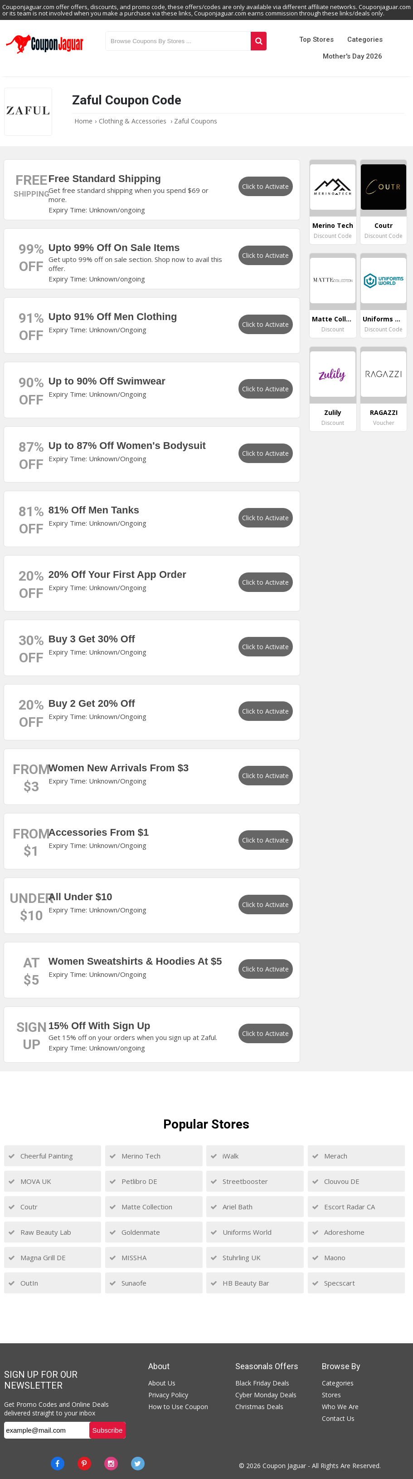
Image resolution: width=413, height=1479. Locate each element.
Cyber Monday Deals (265, 1394)
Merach (329, 1155)
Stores (331, 1394)
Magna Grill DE (37, 1257)
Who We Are (340, 1406)
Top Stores (316, 39)
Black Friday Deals (262, 1383)
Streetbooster (239, 1181)
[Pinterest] (84, 1463)
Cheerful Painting (40, 1155)
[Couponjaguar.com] (44, 54)
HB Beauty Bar (239, 1282)
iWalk (224, 1155)
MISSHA (127, 1257)
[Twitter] (138, 1463)
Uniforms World (241, 1232)
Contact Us (338, 1418)
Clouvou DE (336, 1181)
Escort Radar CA (343, 1206)
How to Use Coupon (178, 1406)
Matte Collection (140, 1206)
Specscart (333, 1282)
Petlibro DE (133, 1181)
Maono (328, 1257)
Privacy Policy (168, 1394)
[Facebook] (57, 1463)
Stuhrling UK (235, 1257)
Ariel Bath (231, 1206)
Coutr (23, 1206)
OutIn (23, 1282)
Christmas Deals (259, 1406)
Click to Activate (265, 186)
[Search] (259, 41)
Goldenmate (134, 1232)
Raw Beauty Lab (39, 1232)
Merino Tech (134, 1155)
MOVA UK (29, 1181)
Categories (365, 39)
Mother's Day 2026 (352, 56)
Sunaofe (127, 1282)
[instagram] (111, 1463)
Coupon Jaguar (284, 1465)
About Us (161, 1383)
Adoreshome (338, 1232)
